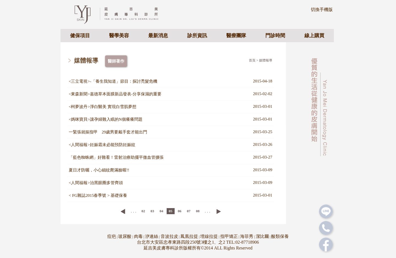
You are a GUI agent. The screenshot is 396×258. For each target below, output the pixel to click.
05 (170, 211)
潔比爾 (262, 236)
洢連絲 (151, 236)
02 (143, 211)
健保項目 (80, 35)
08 (198, 211)
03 (152, 211)
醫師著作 (116, 61)
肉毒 (138, 236)
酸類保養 (280, 236)
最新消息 (158, 35)
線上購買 (314, 35)
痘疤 (111, 236)
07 (189, 211)
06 (180, 211)
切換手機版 (322, 9)
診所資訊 (197, 35)
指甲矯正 (229, 236)
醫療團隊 (236, 35)
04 (161, 211)
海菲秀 (246, 236)
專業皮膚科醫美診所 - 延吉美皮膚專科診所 (121, 14)
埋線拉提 (209, 236)
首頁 (252, 60)
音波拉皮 (169, 236)
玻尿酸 (124, 236)
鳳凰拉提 (189, 236)
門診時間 (275, 35)
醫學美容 (119, 35)
